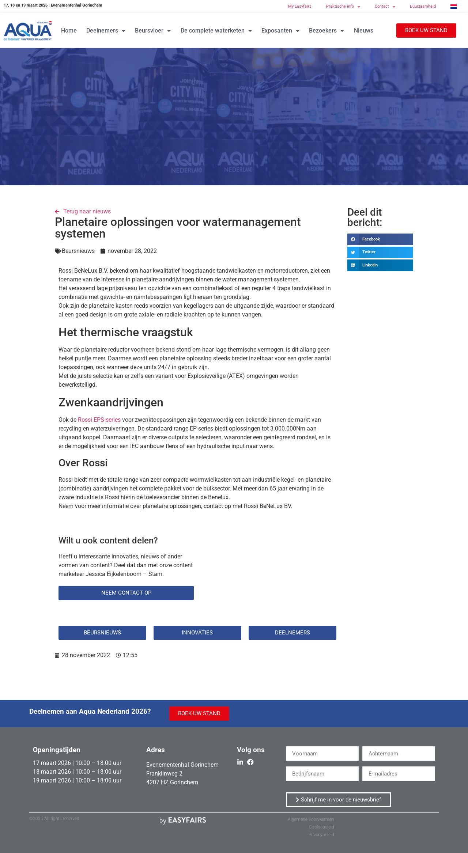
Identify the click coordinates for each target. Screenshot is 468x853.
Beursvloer (153, 30)
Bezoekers (326, 30)
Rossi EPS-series (99, 419)
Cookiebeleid (321, 827)
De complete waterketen (216, 30)
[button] (426, 30)
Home (69, 30)
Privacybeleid (321, 834)
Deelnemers (105, 30)
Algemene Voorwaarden (311, 819)
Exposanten (280, 30)
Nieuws (363, 30)
